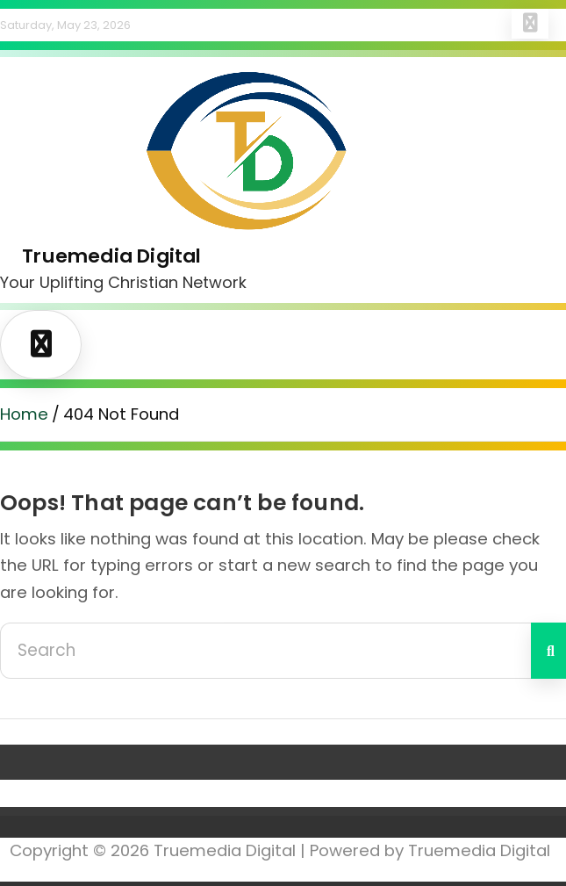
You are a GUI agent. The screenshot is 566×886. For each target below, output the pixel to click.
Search (548, 651)
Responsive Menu (530, 24)
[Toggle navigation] (41, 344)
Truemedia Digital (111, 255)
